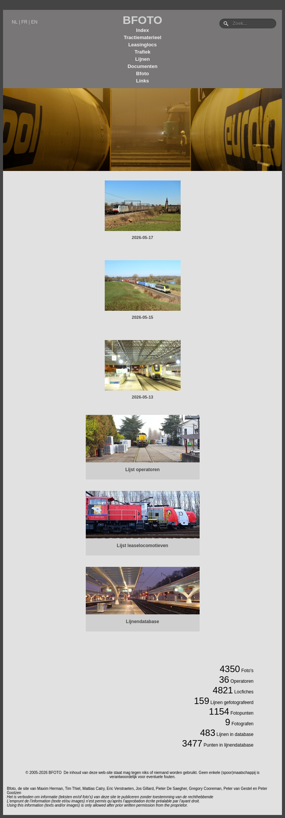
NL (14, 22)
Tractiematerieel (142, 37)
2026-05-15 (142, 317)
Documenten (142, 66)
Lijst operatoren (142, 469)
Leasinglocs (142, 44)
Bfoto (142, 73)
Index (142, 30)
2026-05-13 (142, 397)
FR (24, 22)
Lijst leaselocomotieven (142, 545)
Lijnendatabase (142, 621)
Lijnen (142, 59)
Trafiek (143, 52)
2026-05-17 (142, 237)
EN (34, 22)
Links (142, 81)
